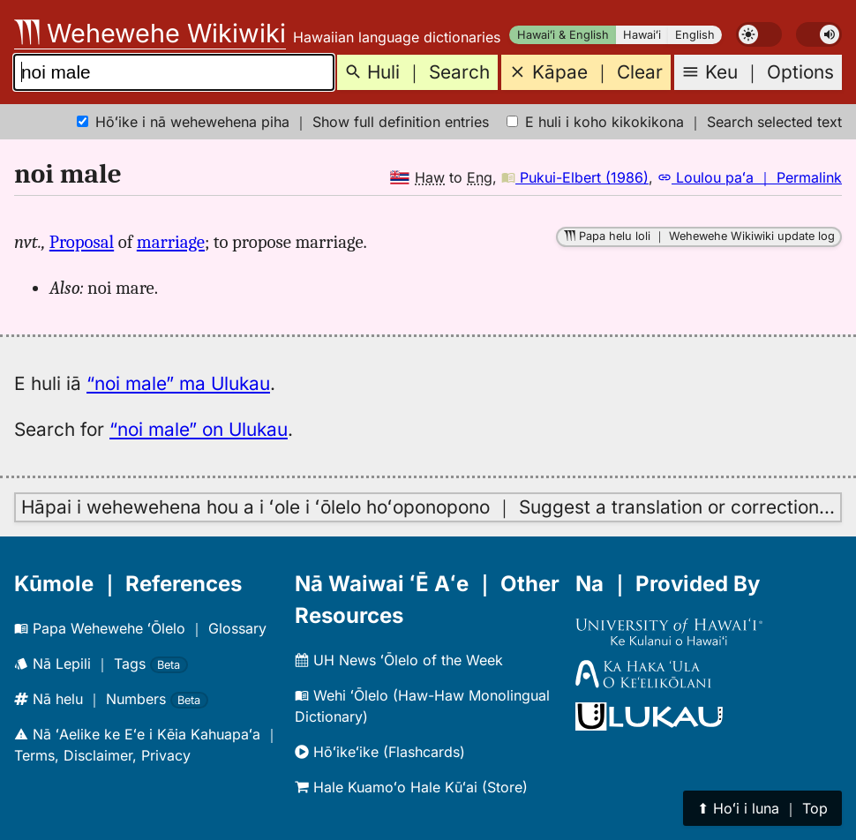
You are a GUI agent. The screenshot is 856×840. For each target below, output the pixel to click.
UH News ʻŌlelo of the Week (399, 660)
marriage (171, 241)
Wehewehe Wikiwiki (150, 33)
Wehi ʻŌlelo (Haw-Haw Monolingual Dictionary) (422, 705)
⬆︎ (762, 808)
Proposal (81, 241)
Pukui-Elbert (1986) (575, 177)
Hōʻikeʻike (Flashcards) (380, 752)
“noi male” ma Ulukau (178, 383)
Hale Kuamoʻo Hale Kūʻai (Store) (411, 787)
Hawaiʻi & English (563, 34)
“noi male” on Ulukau (198, 429)
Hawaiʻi (642, 34)
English (695, 34)
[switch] (759, 34)
